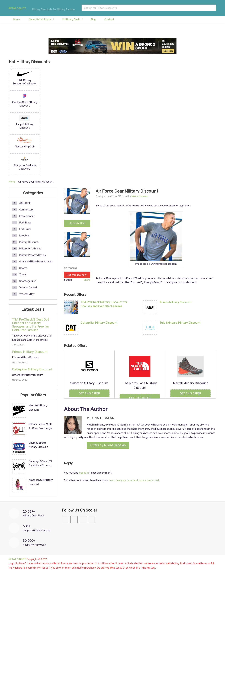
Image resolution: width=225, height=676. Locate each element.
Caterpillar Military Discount (99, 322)
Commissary (26, 209)
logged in (84, 472)
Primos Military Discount (176, 302)
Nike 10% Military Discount (38, 407)
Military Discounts (29, 242)
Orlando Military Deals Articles (36, 261)
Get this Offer (89, 393)
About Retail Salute (40, 19)
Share (87, 279)
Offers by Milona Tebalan (108, 445)
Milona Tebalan (139, 196)
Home (16, 19)
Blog (93, 19)
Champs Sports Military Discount (38, 445)
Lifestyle (24, 235)
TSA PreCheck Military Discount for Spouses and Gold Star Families (104, 304)
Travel (22, 274)
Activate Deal (77, 223)
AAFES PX (25, 203)
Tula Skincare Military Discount (180, 322)
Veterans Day (27, 294)
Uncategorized (27, 281)
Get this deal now (76, 274)
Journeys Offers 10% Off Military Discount (40, 463)
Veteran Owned (28, 287)
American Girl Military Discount (41, 482)
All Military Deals (71, 19)
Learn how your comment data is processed (134, 480)
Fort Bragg (25, 222)
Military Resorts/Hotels (32, 255)
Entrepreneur (26, 216)
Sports (23, 268)
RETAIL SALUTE (17, 8)
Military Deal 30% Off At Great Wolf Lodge (40, 426)
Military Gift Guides (30, 248)
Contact (109, 19)
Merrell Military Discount (190, 383)
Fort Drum (25, 229)
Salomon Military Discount (89, 383)
